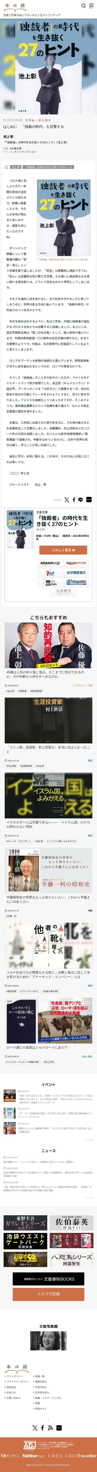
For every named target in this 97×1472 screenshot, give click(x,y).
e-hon (50, 579)
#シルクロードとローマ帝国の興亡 (23, 1058)
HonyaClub (76, 579)
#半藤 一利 (11, 913)
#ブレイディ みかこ (29, 988)
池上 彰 (8, 137)
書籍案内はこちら (49, 1275)
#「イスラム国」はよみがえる (61, 838)
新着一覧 (42, 1373)
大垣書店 (63, 588)
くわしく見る (61, 548)
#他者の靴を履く (51, 988)
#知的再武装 (36, 687)
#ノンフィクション (25, 151)
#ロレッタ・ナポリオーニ (18, 838)
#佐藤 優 (22, 687)
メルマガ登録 (48, 1290)
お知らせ (12, 1389)
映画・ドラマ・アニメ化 (51, 1394)
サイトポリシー (15, 1373)
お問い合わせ (14, 1394)
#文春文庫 (15, 148)
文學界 (25, 1416)
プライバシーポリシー (19, 1378)
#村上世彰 (11, 763)
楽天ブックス (76, 560)
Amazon (50, 560)
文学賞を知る (44, 1389)
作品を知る (43, 1383)
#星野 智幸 (11, 988)
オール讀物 (44, 1416)
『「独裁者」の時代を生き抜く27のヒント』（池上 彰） (63, 259)
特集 (39, 1399)
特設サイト (43, 1405)
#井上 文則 (49, 1058)
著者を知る (43, 1378)
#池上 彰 (10, 687)
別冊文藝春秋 (67, 1416)
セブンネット (50, 569)
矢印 (89, 1136)
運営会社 (12, 1383)
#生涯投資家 (26, 763)
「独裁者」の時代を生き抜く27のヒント (48, 167)
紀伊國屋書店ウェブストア (76, 569)
